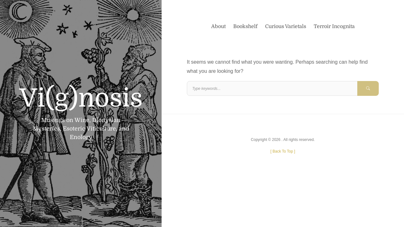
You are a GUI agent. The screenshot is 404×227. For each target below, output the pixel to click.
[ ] (282, 151)
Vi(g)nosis (81, 98)
